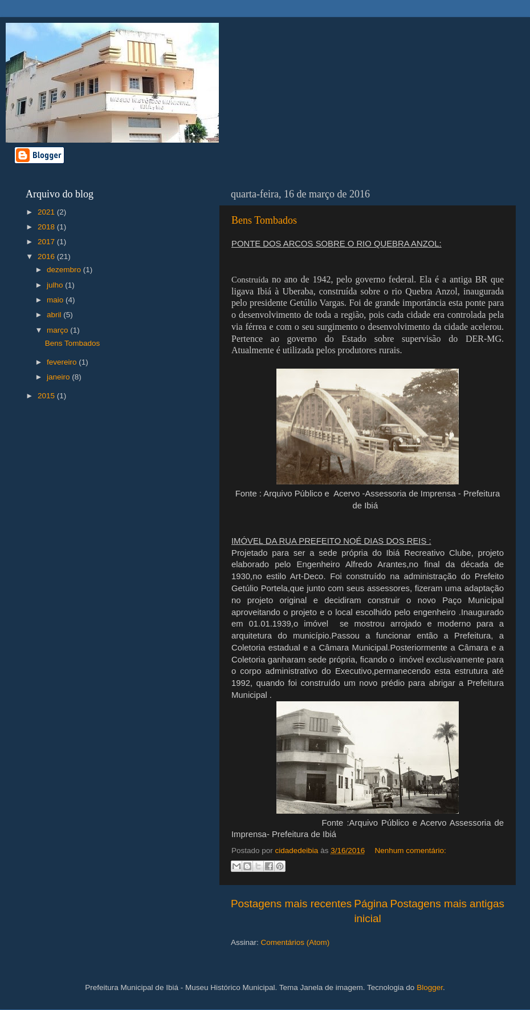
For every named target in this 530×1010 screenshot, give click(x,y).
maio (56, 300)
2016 (47, 256)
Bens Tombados (264, 220)
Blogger (430, 987)
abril (55, 314)
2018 (47, 227)
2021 (47, 212)
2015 (47, 395)
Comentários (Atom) (295, 942)
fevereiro (63, 362)
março (58, 330)
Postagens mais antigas (447, 904)
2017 (47, 241)
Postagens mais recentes (291, 904)
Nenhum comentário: (410, 850)
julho (56, 285)
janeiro (59, 377)
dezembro (65, 269)
